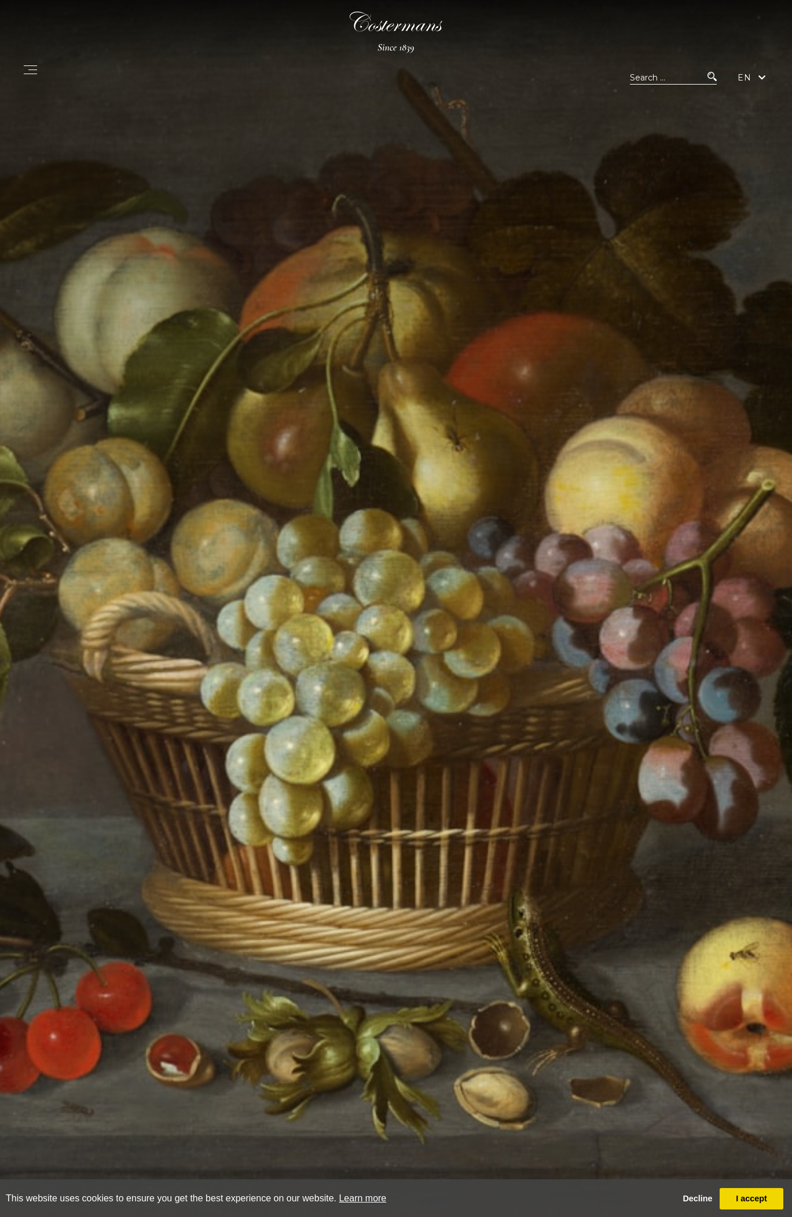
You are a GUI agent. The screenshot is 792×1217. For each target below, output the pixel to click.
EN (744, 77)
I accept (751, 1198)
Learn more (362, 1198)
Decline (697, 1198)
